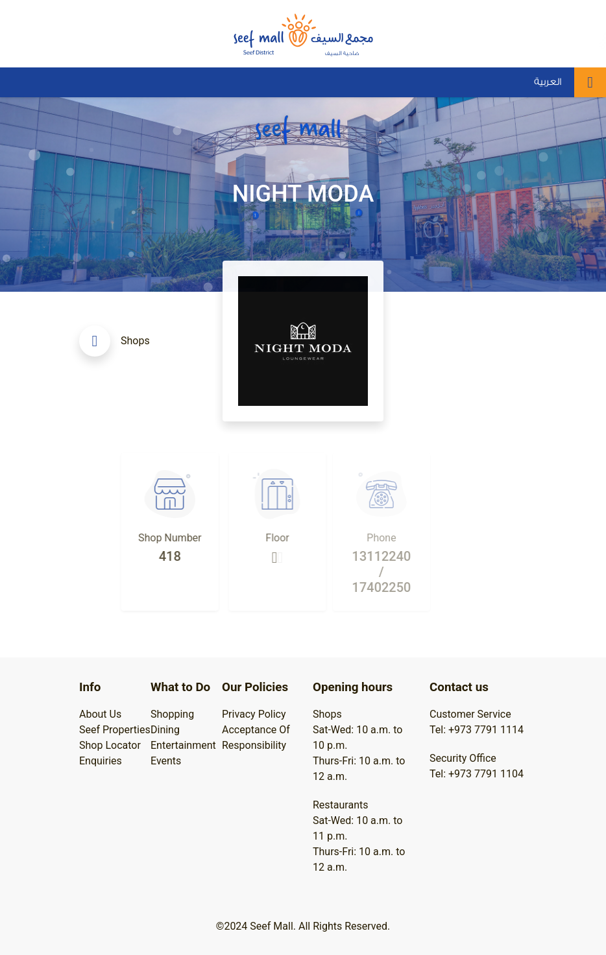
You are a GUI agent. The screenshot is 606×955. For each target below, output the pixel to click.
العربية (547, 82)
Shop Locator (110, 745)
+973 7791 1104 (486, 774)
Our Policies (255, 687)
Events (166, 761)
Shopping (172, 714)
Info (90, 687)
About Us (100, 714)
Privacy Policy (254, 714)
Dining (165, 730)
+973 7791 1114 (486, 730)
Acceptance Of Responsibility (256, 737)
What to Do (180, 687)
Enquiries (100, 761)
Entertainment (183, 745)
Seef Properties (115, 730)
